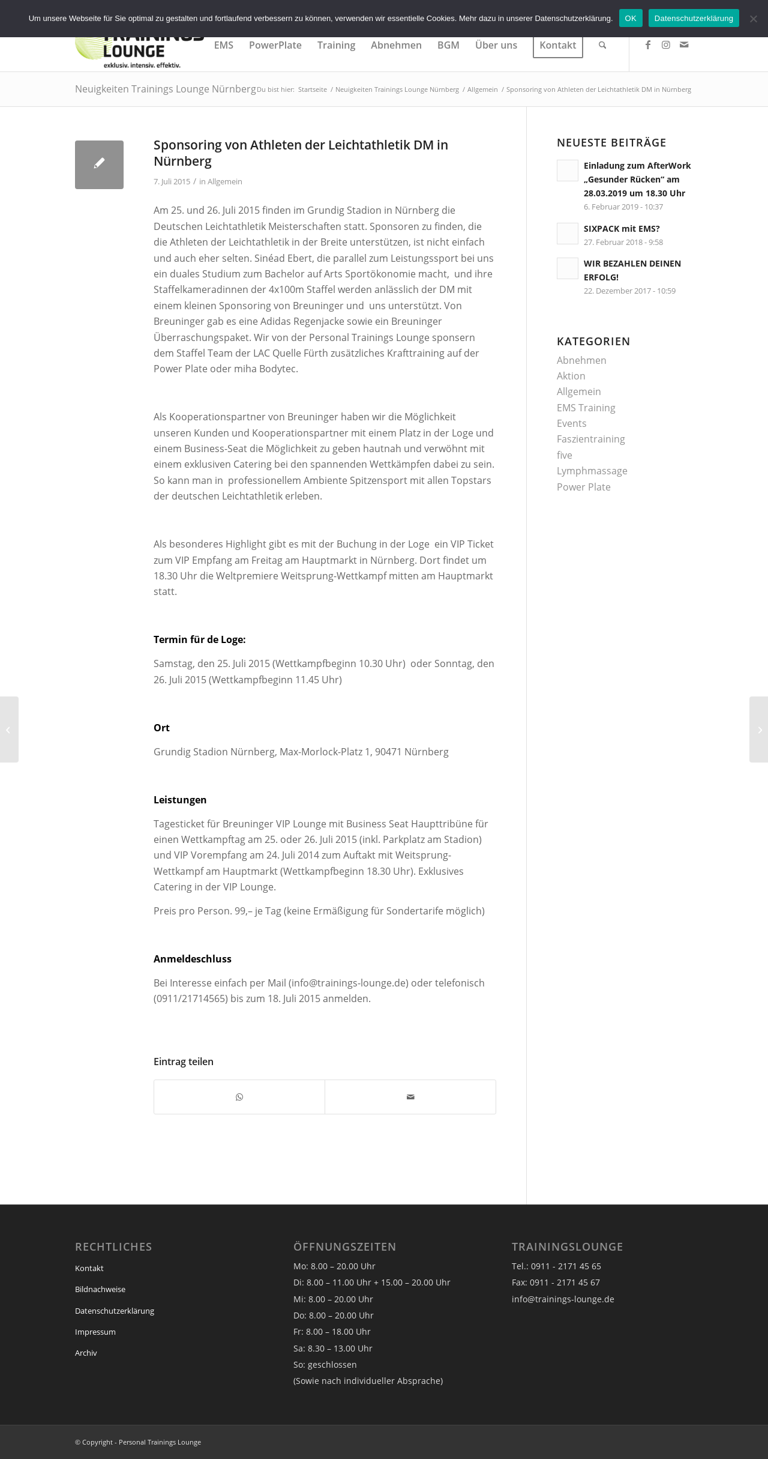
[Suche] (602, 45)
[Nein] (753, 19)
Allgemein (225, 181)
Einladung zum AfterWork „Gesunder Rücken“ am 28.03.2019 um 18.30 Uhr (637, 179)
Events (572, 423)
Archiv (86, 1352)
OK (631, 18)
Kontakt (89, 1268)
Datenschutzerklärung (114, 1310)
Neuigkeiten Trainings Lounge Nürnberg (165, 88)
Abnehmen (582, 360)
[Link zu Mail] (684, 44)
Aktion (571, 375)
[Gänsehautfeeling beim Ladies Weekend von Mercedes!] (9, 729)
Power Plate (584, 487)
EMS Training (586, 407)
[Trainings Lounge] (139, 45)
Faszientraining (591, 439)
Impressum (95, 1331)
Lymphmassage (592, 470)
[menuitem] (223, 45)
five (564, 455)
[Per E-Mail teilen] (410, 1097)
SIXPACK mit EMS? (622, 228)
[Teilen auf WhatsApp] (239, 1097)
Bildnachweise (100, 1289)
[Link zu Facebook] (648, 44)
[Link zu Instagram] (666, 44)
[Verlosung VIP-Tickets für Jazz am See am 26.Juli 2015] (758, 729)
